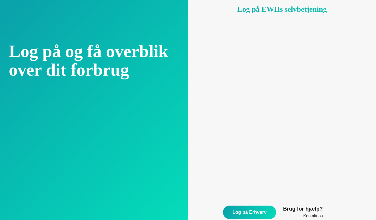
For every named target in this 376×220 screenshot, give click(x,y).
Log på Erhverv (249, 212)
